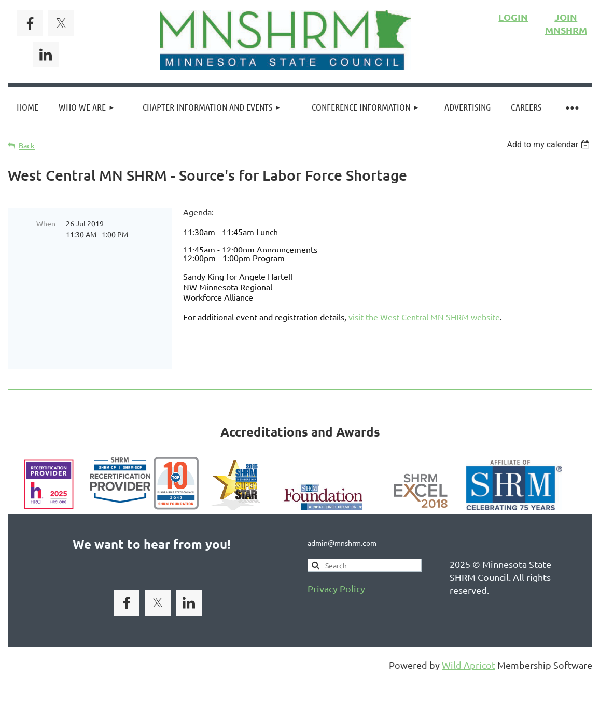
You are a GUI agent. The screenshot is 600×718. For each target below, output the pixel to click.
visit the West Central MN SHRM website (424, 316)
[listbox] (549, 144)
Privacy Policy (336, 574)
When (45, 223)
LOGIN (513, 17)
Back (27, 146)
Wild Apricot (468, 650)
